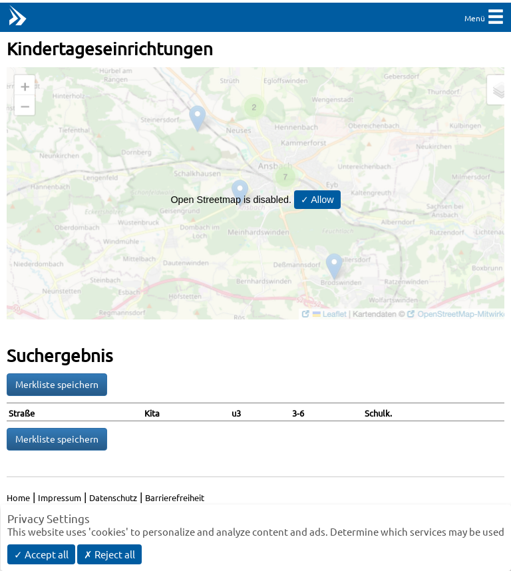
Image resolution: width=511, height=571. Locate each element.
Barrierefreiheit (174, 497)
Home (18, 497)
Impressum (59, 497)
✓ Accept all (41, 554)
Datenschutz (113, 497)
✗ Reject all (109, 554)
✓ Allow (317, 199)
